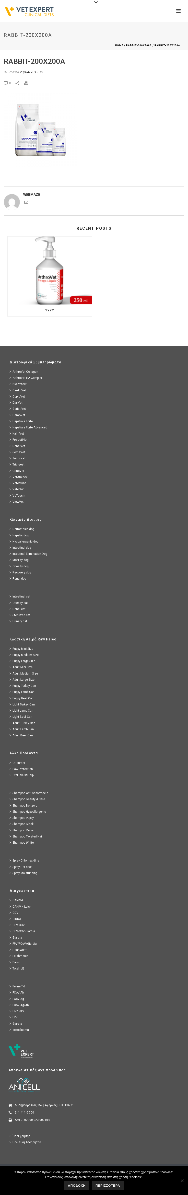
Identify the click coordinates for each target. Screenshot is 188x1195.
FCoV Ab (17, 992)
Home (119, 45)
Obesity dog (19, 566)
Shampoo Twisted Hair (26, 836)
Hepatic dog (19, 535)
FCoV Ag (17, 999)
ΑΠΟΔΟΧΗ (77, 1185)
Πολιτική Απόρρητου (25, 1142)
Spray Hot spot (21, 867)
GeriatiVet (18, 409)
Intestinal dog (20, 547)
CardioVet (18, 390)
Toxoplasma (19, 1030)
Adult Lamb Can (22, 729)
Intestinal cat (20, 596)
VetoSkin (17, 489)
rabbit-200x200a (139, 45)
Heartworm (18, 950)
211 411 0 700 (24, 1112)
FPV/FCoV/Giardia (23, 943)
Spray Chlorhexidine (24, 860)
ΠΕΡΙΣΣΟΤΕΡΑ (107, 1185)
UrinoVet (17, 471)
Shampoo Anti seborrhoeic (29, 793)
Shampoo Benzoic (23, 805)
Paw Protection (21, 769)
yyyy (49, 310)
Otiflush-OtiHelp (22, 775)
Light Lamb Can (21, 710)
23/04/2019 (29, 72)
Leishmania (19, 956)
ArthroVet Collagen (24, 371)
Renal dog (18, 578)
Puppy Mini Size (21, 649)
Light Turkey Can (22, 704)
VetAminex (18, 477)
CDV (14, 913)
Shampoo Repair (22, 830)
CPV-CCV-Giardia (22, 931)
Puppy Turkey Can (23, 686)
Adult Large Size (22, 679)
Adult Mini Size (21, 667)
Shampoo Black (22, 824)
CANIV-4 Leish (21, 906)
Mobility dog (19, 560)
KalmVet (17, 433)
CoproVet (17, 396)
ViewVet (17, 502)
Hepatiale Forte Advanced (28, 427)
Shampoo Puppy (22, 818)
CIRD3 (15, 919)
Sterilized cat (20, 615)
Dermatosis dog (22, 529)
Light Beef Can (21, 716)
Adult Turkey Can (22, 723)
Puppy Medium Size (24, 655)
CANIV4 (16, 900)
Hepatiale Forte (21, 421)
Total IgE (17, 968)
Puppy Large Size (22, 661)
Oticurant (17, 763)
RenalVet (17, 446)
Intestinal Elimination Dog (28, 554)
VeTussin (17, 495)
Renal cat (17, 609)
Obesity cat (19, 603)
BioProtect (18, 384)
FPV (14, 1017)
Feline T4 (17, 986)
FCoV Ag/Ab (19, 1005)
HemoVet (17, 415)
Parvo (15, 962)
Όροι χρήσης (20, 1136)
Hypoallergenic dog (24, 541)
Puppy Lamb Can (22, 692)
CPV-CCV (17, 925)
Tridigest (17, 464)
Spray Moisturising (23, 873)
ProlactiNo (18, 439)
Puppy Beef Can (22, 698)
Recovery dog (20, 572)
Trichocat (17, 458)
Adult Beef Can (21, 735)
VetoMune (18, 483)
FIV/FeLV (17, 1011)
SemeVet (17, 452)
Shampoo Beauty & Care (27, 799)
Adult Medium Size (24, 673)
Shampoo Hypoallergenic (28, 811)
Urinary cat (18, 621)
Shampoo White (22, 842)
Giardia (16, 937)
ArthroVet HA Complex (26, 378)
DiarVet (16, 402)
